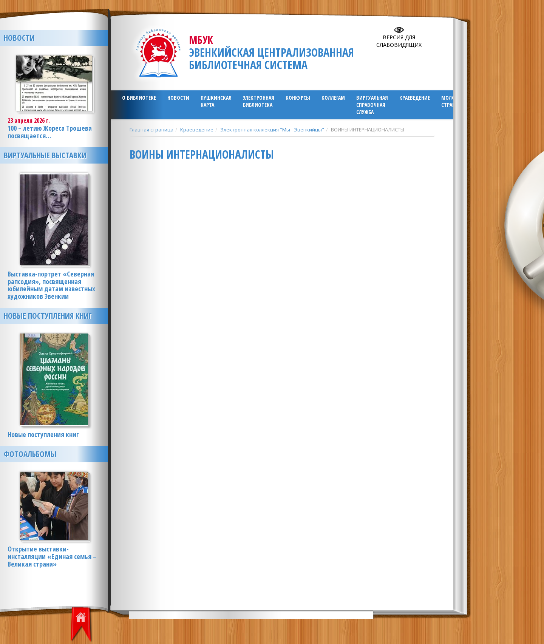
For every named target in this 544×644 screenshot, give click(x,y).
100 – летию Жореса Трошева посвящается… (50, 132)
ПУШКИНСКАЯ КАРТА (216, 101)
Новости (178, 97)
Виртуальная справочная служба (372, 105)
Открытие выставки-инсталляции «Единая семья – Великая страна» (52, 556)
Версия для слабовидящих (399, 41)
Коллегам (333, 97)
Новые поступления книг (48, 315)
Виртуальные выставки (45, 155)
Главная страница (151, 129)
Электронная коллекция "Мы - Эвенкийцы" (272, 129)
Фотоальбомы (30, 454)
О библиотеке (139, 97)
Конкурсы (298, 97)
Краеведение (414, 97)
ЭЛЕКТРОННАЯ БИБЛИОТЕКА (258, 101)
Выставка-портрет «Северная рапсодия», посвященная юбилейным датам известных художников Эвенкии (51, 285)
